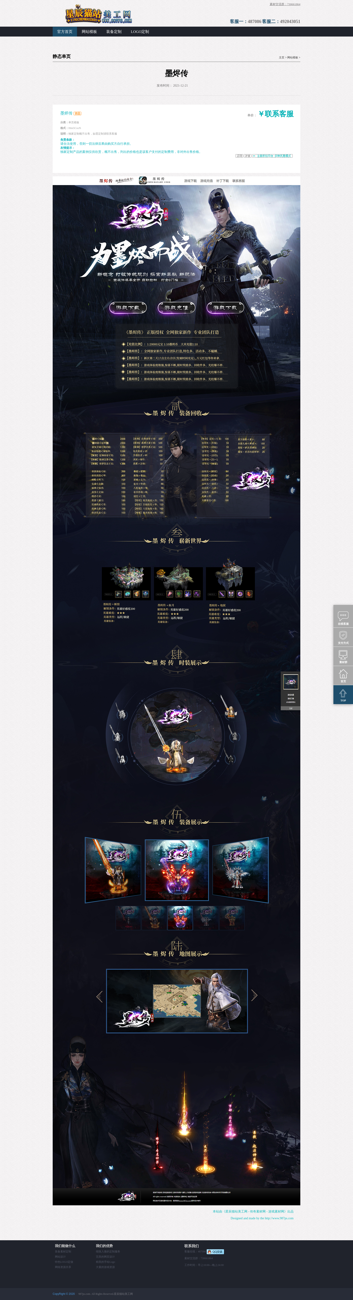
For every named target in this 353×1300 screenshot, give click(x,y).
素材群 (343, 656)
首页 (343, 675)
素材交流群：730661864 (285, 4)
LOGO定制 (140, 32)
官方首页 (64, 32)
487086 (254, 21)
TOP (343, 695)
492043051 (290, 21)
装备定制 (114, 32)
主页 (281, 57)
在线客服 (343, 618)
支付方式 (343, 637)
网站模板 (89, 32)
